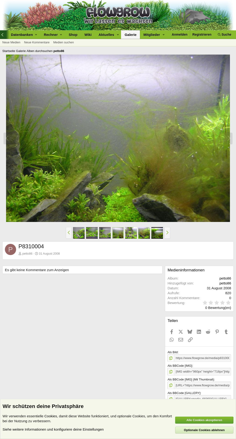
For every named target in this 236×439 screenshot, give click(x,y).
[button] (23, 34)
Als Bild (172, 352)
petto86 (27, 253)
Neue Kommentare (36, 42)
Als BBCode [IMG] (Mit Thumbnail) (190, 379)
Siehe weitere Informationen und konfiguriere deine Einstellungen (53, 429)
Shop (73, 35)
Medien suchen (63, 42)
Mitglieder (151, 35)
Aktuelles (106, 35)
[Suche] (224, 34)
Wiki (88, 35)
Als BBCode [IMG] (179, 365)
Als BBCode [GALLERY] (183, 393)
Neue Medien (11, 42)
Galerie (130, 35)
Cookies (50, 416)
